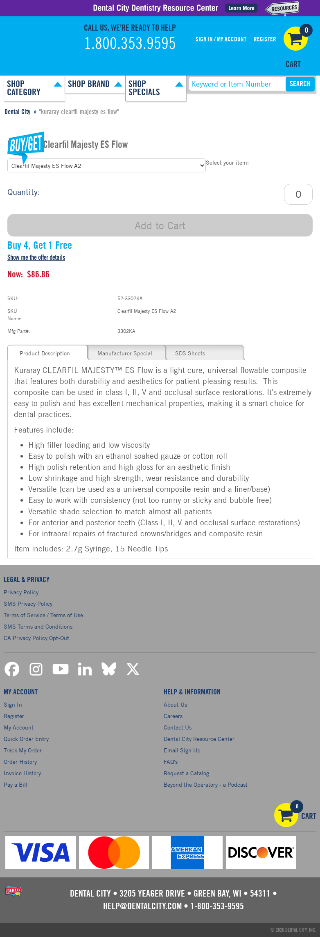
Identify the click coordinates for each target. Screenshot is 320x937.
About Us (175, 704)
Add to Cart (160, 225)
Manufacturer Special (124, 353)
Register (265, 39)
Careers (173, 715)
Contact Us (178, 727)
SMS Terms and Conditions (38, 626)
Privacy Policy (21, 592)
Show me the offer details (36, 257)
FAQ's (171, 761)
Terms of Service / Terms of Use (43, 614)
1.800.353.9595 (130, 44)
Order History (20, 761)
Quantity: (23, 192)
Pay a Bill (15, 784)
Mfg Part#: (18, 331)
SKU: (13, 298)
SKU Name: (14, 314)
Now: (15, 274)
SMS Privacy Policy (28, 603)
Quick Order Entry (26, 738)
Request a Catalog (186, 773)
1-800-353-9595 (217, 906)
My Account (231, 39)
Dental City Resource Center (199, 738)
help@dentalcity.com (142, 906)
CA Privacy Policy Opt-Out (36, 637)
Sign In (204, 39)
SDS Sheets (190, 353)
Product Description (45, 353)
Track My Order (23, 750)
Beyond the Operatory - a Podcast (206, 784)
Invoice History (22, 773)
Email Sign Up (182, 750)
